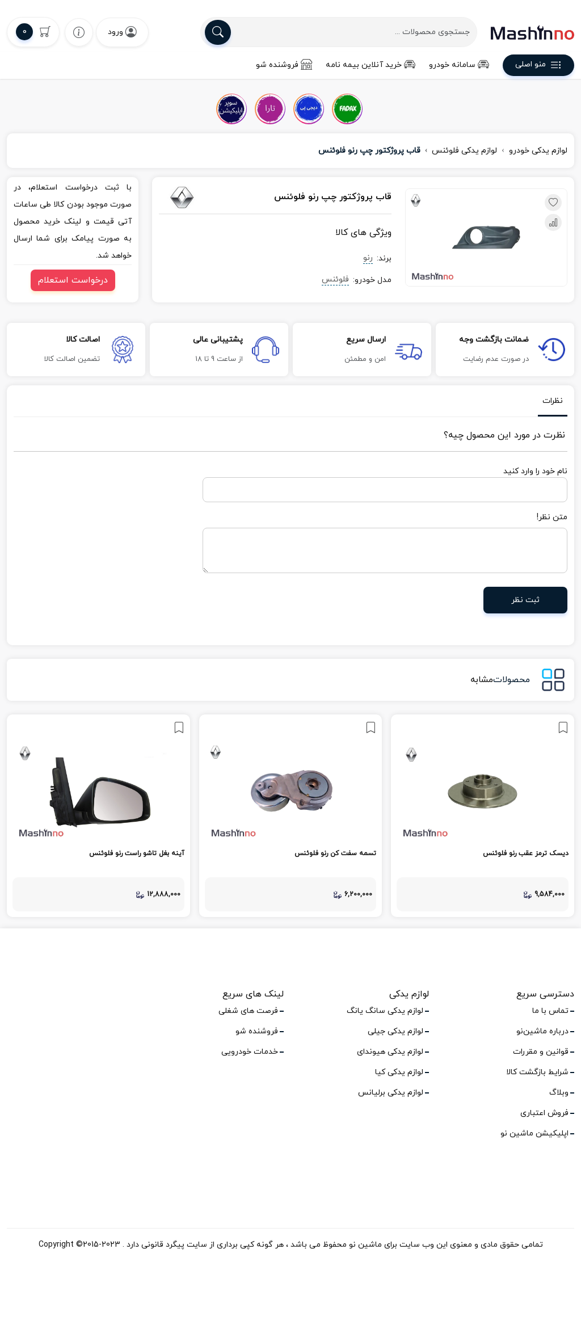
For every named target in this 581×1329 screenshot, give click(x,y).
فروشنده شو (284, 65)
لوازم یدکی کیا (399, 1072)
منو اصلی (538, 66)
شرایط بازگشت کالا (537, 1072)
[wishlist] (79, 32)
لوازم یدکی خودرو (538, 150)
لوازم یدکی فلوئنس (464, 150)
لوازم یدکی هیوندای (390, 1051)
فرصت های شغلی (248, 1011)
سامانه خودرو (459, 65)
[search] (218, 32)
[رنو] (193, 197)
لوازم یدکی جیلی (395, 1031)
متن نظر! (552, 517)
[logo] (532, 32)
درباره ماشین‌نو (542, 1031)
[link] (482, 815)
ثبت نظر (525, 600)
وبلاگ (559, 1092)
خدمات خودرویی (249, 1051)
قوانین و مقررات (541, 1051)
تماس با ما (550, 1011)
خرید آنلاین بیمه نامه (370, 65)
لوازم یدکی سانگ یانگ (385, 1011)
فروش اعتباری (544, 1113)
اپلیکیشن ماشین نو (534, 1133)
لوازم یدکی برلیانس (390, 1092)
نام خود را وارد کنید (535, 471)
